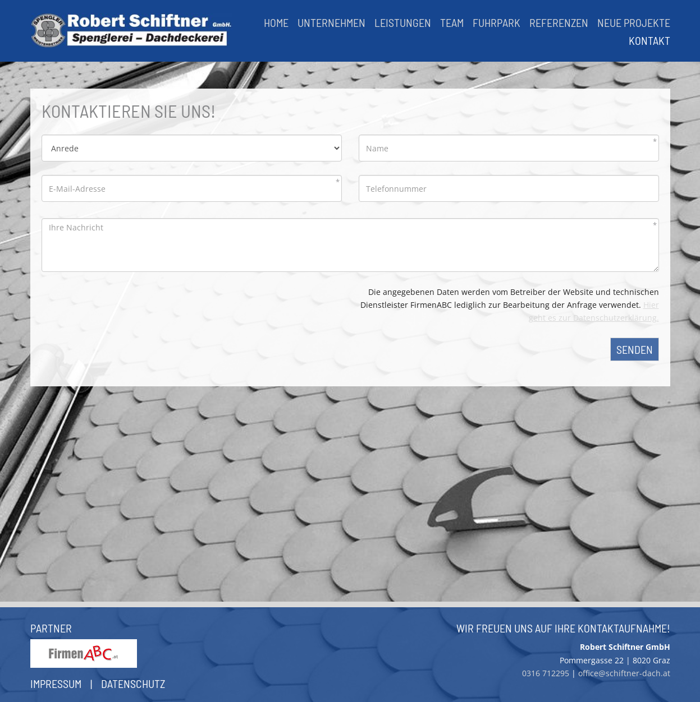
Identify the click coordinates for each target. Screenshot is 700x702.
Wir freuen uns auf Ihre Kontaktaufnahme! (563, 628)
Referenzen (558, 22)
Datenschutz (133, 683)
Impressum (55, 683)
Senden (634, 349)
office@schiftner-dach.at (624, 673)
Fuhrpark (496, 22)
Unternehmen (331, 22)
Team (452, 22)
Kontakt (649, 40)
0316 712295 (545, 673)
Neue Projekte (633, 22)
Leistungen (402, 22)
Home (276, 22)
